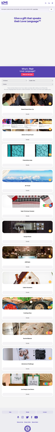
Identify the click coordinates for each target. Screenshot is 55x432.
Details (27, 114)
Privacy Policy (27, 422)
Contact (45, 412)
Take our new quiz (27, 74)
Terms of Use (20, 422)
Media (27, 412)
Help (10, 412)
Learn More (35, 9)
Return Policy (35, 422)
